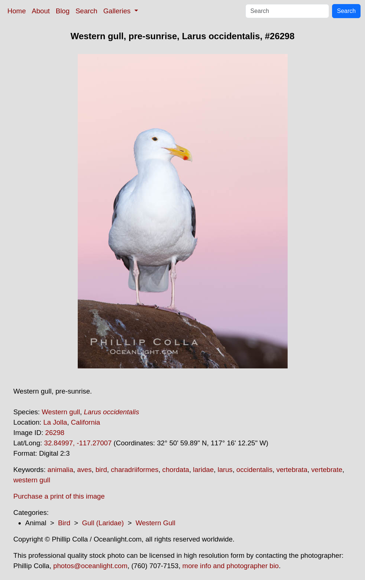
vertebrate (326, 469)
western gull (31, 480)
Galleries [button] (118, 11)
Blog (63, 11)
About (41, 11)
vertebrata (291, 469)
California (85, 422)
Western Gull (155, 523)
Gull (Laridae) (103, 523)
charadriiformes (134, 469)
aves (84, 469)
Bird (64, 523)
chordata (175, 469)
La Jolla (55, 422)
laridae (203, 469)
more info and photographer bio (230, 566)
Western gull (61, 412)
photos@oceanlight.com (90, 566)
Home (16, 11)
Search (86, 11)
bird (101, 469)
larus (225, 469)
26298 (54, 432)
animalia (60, 469)
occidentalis (254, 469)
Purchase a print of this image (59, 496)
